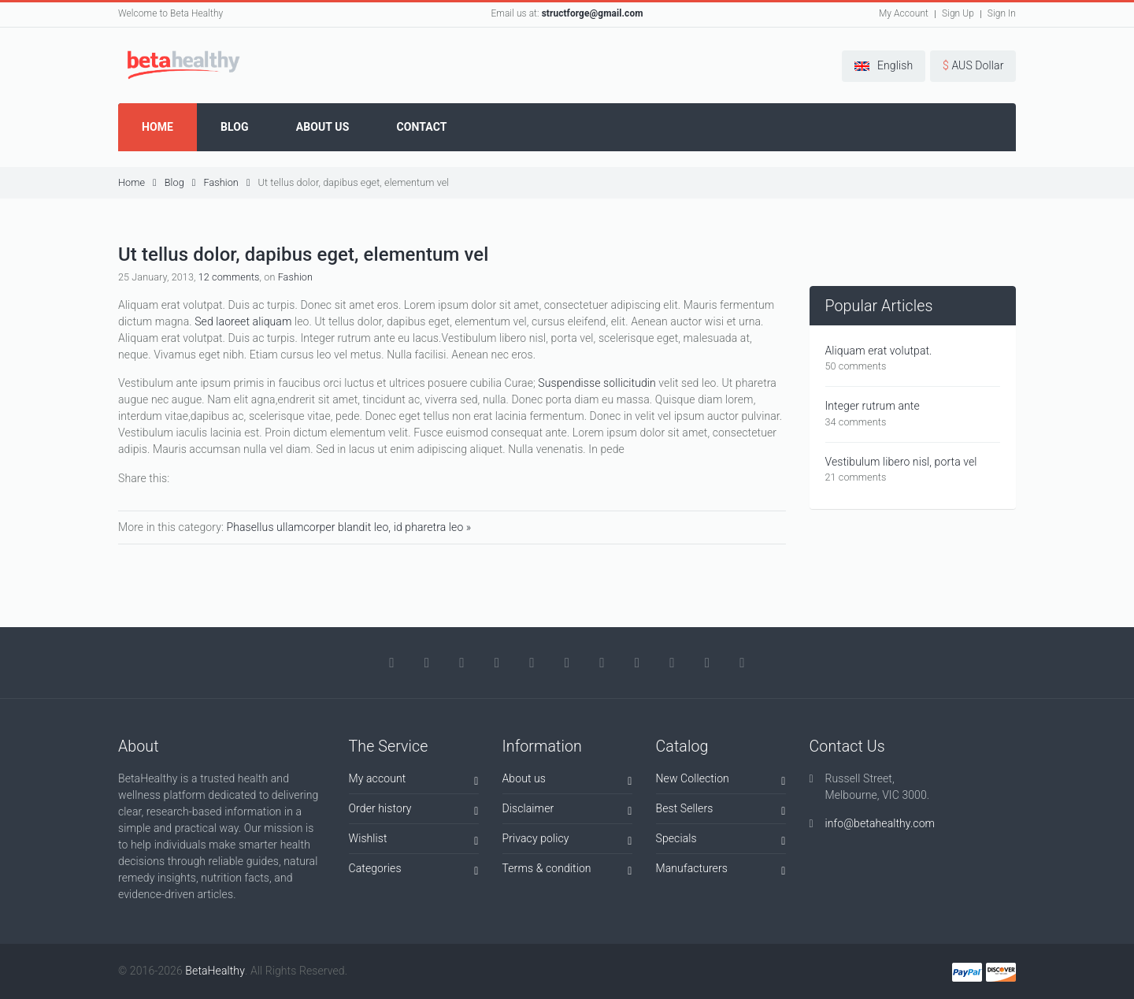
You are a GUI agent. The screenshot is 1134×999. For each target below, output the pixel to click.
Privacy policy (567, 841)
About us (567, 781)
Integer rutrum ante (872, 405)
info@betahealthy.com (880, 823)
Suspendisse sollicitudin (596, 383)
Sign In (1002, 13)
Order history (414, 811)
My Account (903, 13)
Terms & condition (567, 871)
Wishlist (414, 841)
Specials (721, 841)
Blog (180, 182)
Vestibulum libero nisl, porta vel (901, 461)
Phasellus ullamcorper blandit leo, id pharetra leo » (348, 527)
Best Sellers (721, 811)
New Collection (721, 781)
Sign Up (958, 13)
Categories (414, 871)
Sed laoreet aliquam (243, 321)
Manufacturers (721, 871)
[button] (883, 66)
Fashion (226, 182)
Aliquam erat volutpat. (878, 350)
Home (137, 182)
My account (414, 781)
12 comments (229, 277)
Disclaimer (567, 811)
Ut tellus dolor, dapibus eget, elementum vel (354, 182)
